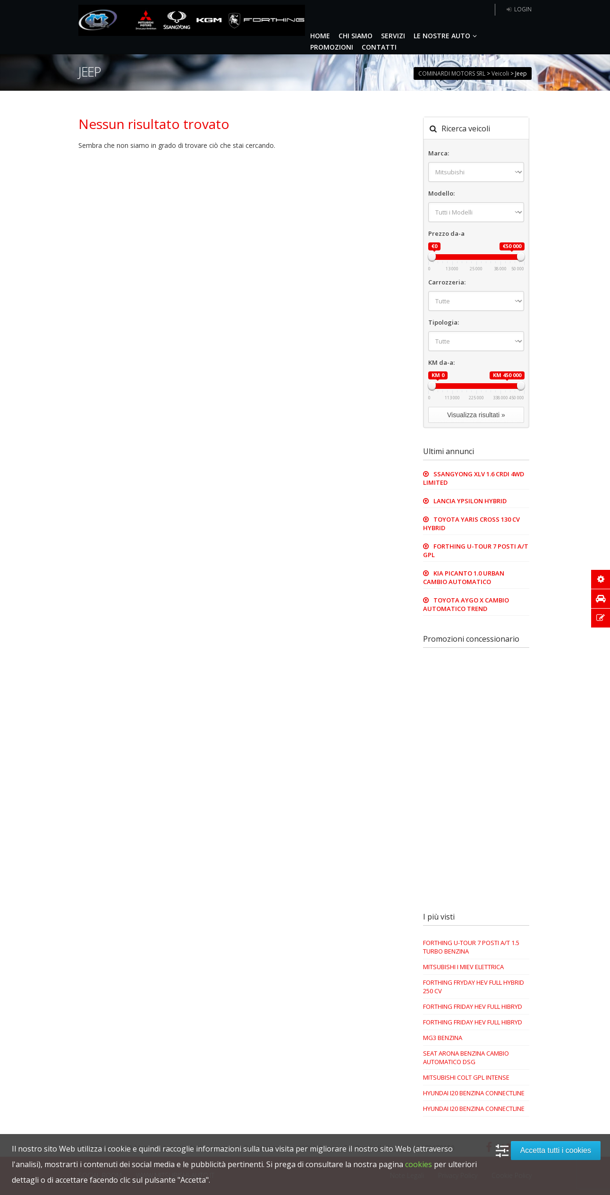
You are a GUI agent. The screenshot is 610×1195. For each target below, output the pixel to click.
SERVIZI (393, 35)
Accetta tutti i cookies (555, 1150)
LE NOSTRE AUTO (447, 35)
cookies (418, 1164)
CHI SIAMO (356, 35)
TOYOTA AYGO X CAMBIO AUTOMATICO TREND (466, 604)
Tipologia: (443, 322)
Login (518, 9)
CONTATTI (379, 47)
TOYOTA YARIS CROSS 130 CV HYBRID (471, 523)
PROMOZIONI (331, 47)
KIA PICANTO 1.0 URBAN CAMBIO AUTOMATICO (463, 577)
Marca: (438, 153)
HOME (320, 35)
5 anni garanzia (460, 10)
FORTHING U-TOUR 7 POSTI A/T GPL (475, 550)
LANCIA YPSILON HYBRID (470, 501)
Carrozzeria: (447, 282)
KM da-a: (441, 362)
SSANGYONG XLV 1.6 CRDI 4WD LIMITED (473, 478)
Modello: (441, 193)
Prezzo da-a (446, 233)
